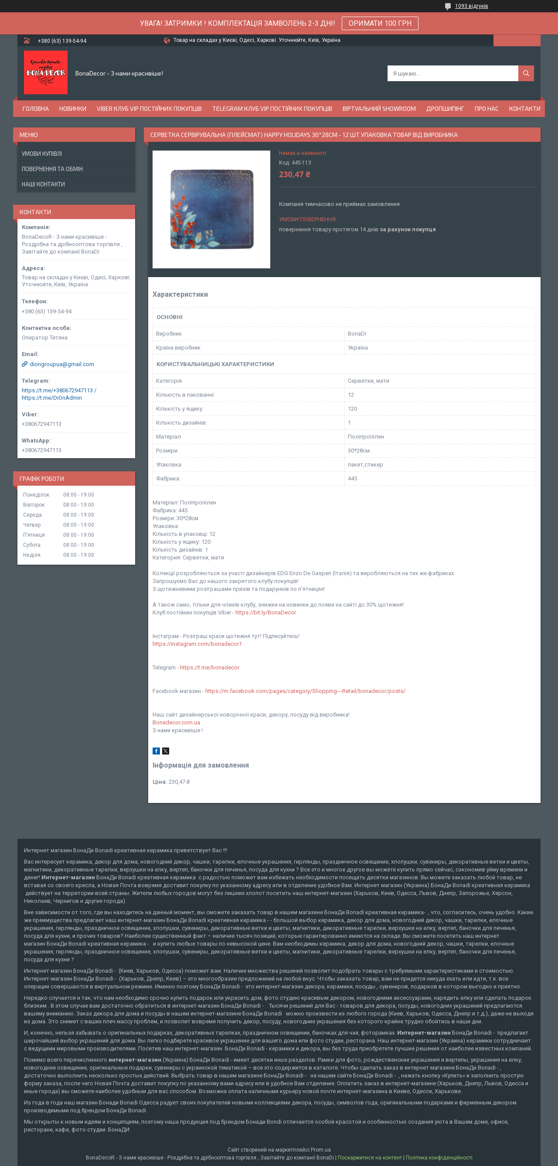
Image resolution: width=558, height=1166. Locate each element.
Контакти (525, 108)
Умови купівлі (42, 153)
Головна (36, 108)
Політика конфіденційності (439, 1158)
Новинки (72, 108)
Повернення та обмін (52, 168)
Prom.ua (321, 1150)
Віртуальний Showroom (379, 108)
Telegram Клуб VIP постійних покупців (272, 108)
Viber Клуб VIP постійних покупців (149, 108)
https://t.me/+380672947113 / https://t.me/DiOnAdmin (59, 394)
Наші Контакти (43, 184)
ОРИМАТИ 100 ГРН (380, 23)
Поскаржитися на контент (370, 1158)
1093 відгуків (471, 6)
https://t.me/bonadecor (209, 667)
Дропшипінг (445, 108)
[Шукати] (526, 73)
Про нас (487, 108)
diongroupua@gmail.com (62, 364)
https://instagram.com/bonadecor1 (197, 644)
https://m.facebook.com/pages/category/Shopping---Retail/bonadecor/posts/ (305, 691)
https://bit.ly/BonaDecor (265, 612)
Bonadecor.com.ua (176, 722)
